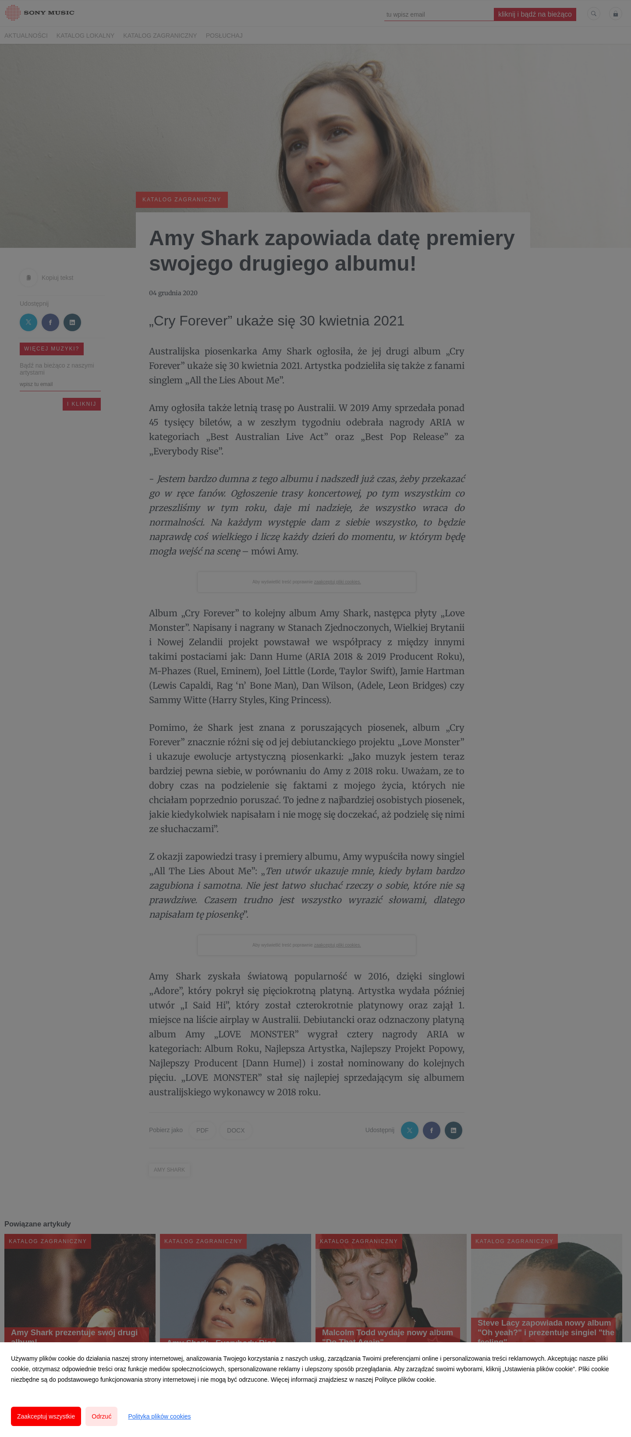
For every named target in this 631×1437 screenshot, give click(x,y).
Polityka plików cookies (159, 1416)
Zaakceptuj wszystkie (46, 1416)
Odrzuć (101, 1416)
